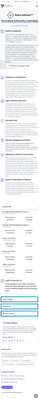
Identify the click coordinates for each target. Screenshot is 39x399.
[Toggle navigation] (36, 6)
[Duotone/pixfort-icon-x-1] (6, 341)
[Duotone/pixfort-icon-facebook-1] (9, 341)
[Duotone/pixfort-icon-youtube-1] (14, 341)
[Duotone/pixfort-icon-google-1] (20, 341)
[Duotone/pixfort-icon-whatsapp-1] (23, 341)
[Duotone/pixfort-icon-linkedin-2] (3, 341)
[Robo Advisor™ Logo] (10, 323)
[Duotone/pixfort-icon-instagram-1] (12, 341)
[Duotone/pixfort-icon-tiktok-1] (17, 341)
